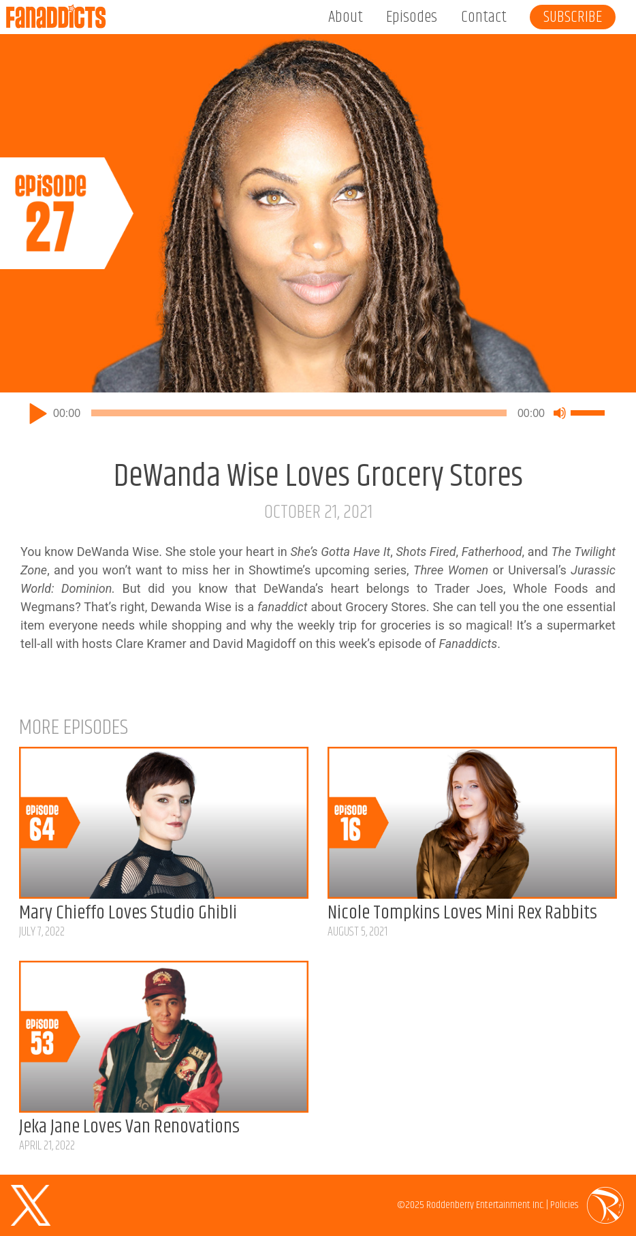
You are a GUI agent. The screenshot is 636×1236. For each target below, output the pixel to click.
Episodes (411, 17)
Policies (564, 1205)
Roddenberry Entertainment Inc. (485, 1205)
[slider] (299, 413)
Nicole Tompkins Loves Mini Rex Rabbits (462, 913)
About (345, 17)
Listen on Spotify (614, 370)
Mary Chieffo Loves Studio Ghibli (128, 913)
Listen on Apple (576, 370)
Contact (484, 17)
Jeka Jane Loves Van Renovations (129, 1127)
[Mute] (560, 413)
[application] (318, 413)
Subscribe (572, 17)
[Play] (38, 413)
